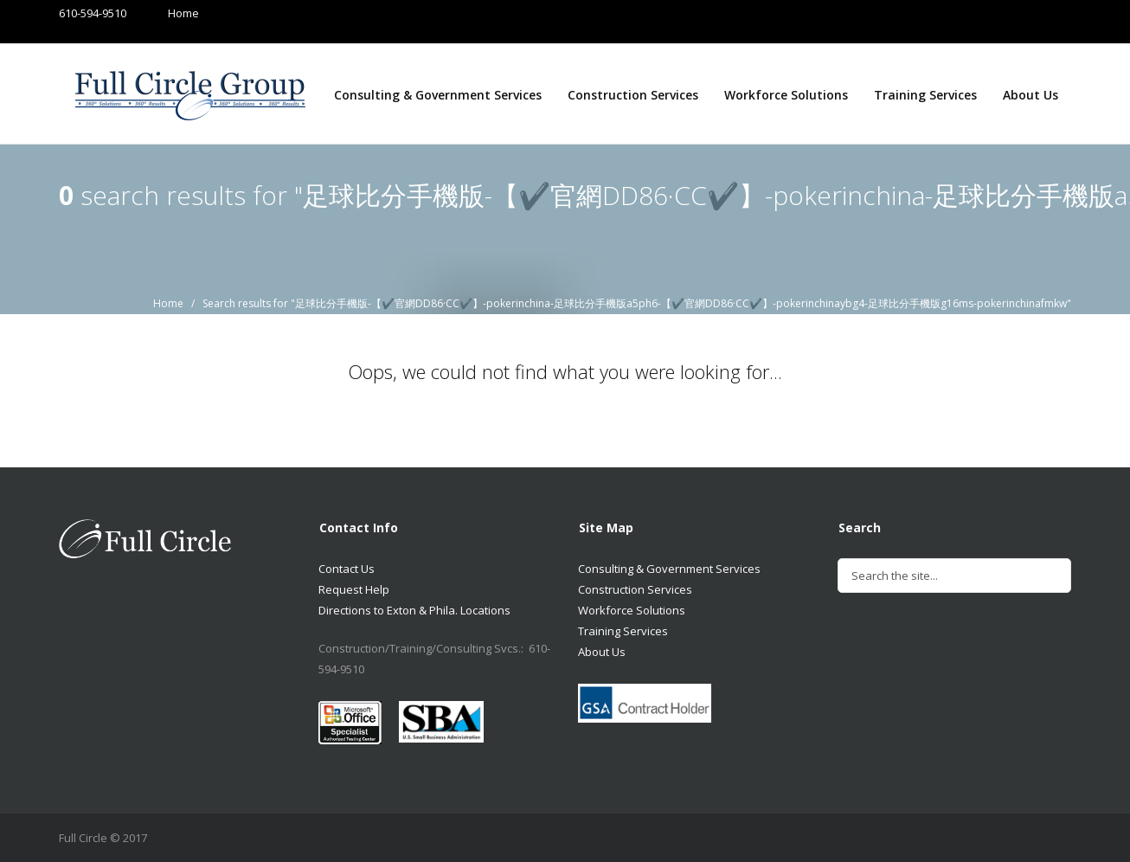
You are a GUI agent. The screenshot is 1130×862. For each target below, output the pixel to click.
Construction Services (633, 95)
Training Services (925, 95)
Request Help (353, 589)
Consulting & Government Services (438, 95)
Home (166, 13)
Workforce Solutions (786, 95)
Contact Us (346, 568)
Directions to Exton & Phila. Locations (414, 610)
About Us (1030, 95)
